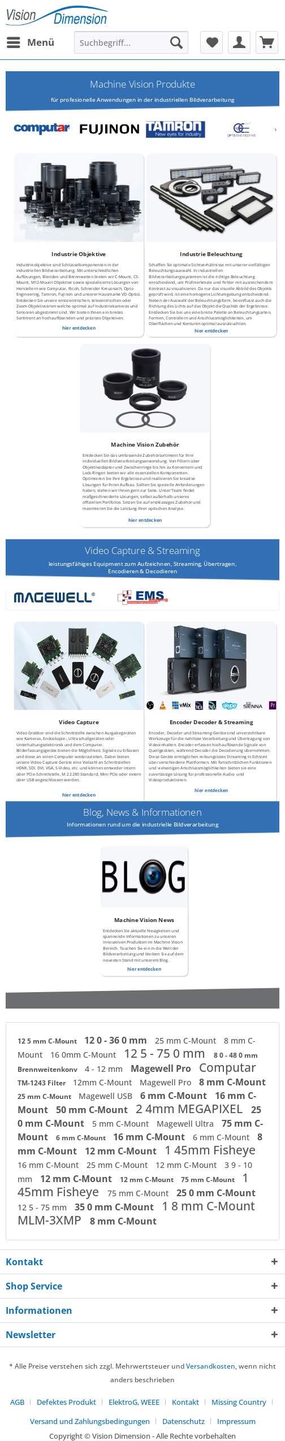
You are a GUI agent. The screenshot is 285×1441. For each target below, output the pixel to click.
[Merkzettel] (211, 42)
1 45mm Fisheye (210, 1150)
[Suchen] (176, 42)
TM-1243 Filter (42, 1083)
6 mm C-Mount (174, 1095)
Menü (30, 41)
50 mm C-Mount (93, 1110)
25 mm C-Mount (186, 1040)
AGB (17, 1402)
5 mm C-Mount (121, 1123)
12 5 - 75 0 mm (166, 1053)
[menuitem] (30, 42)
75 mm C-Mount (208, 1179)
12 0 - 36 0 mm (116, 1040)
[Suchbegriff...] (131, 42)
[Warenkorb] (267, 42)
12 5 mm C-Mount (48, 1041)
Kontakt (185, 1402)
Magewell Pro (162, 1068)
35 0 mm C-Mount (115, 1207)
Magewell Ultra (186, 1123)
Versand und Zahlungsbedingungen (90, 1421)
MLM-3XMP (51, 1220)
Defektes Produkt (66, 1402)
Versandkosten (210, 1366)
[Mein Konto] (239, 42)
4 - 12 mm (105, 1068)
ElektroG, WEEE (134, 1402)
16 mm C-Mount (150, 1137)
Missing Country (238, 1402)
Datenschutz (183, 1421)
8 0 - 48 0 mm (236, 1055)
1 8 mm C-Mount (208, 1206)
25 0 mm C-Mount (216, 1193)
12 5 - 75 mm (43, 1207)
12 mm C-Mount (122, 1151)
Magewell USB (107, 1096)
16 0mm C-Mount (84, 1054)
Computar (227, 1067)
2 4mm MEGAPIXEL (190, 1109)
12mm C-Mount (103, 1082)
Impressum (236, 1421)
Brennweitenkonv (48, 1069)
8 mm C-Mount (232, 1082)
